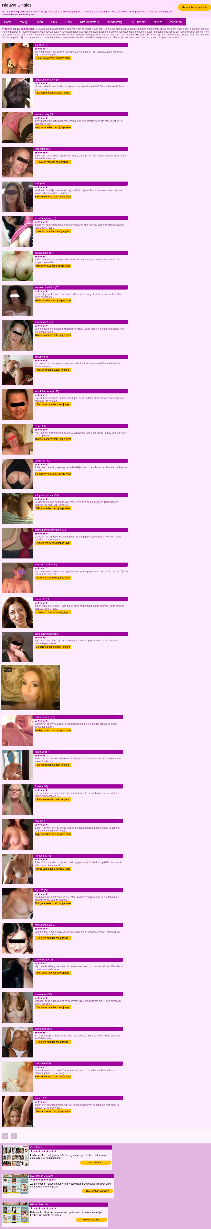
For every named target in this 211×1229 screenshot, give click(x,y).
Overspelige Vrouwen (97, 1191)
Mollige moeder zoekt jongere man (53, 370)
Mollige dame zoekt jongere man (53, 730)
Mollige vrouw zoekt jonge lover (53, 265)
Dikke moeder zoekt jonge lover (53, 508)
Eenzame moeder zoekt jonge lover (53, 404)
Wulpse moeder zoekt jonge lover (53, 127)
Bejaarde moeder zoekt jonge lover (53, 93)
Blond (39, 22)
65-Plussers (138, 22)
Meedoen (176, 22)
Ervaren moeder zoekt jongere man (52, 231)
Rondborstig (115, 22)
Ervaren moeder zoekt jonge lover (53, 162)
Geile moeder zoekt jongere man (53, 300)
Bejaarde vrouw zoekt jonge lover (53, 473)
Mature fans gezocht (195, 7)
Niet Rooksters (89, 22)
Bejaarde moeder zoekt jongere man (53, 647)
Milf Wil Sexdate (91, 1219)
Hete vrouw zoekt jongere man (53, 58)
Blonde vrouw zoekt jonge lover (53, 1111)
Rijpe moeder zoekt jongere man (53, 834)
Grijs (54, 22)
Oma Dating (95, 1162)
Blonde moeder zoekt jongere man (53, 765)
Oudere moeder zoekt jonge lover (53, 938)
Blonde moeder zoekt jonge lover (53, 196)
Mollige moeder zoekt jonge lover (53, 903)
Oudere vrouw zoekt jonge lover (53, 543)
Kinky (68, 22)
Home (8, 22)
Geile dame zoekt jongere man (53, 868)
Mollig (23, 22)
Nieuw (158, 22)
